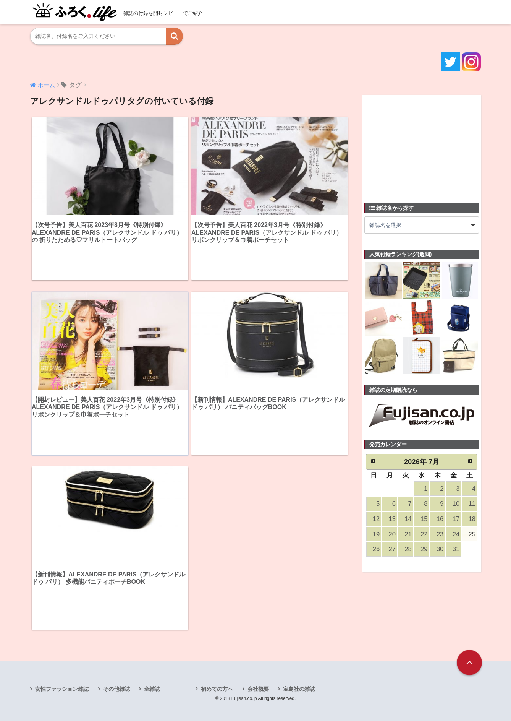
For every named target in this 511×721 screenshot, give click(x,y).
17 (456, 519)
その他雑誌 (116, 689)
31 (456, 549)
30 (440, 549)
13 (392, 519)
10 (456, 503)
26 (376, 549)
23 (440, 534)
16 (440, 519)
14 (407, 519)
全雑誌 (152, 689)
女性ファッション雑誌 (62, 689)
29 (423, 549)
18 (472, 519)
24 (456, 534)
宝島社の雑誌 (299, 689)
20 (392, 534)
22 (423, 534)
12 (376, 519)
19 (376, 534)
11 (472, 503)
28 (407, 549)
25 (472, 534)
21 (407, 534)
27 (392, 549)
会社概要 (258, 689)
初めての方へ (217, 689)
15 (423, 519)
